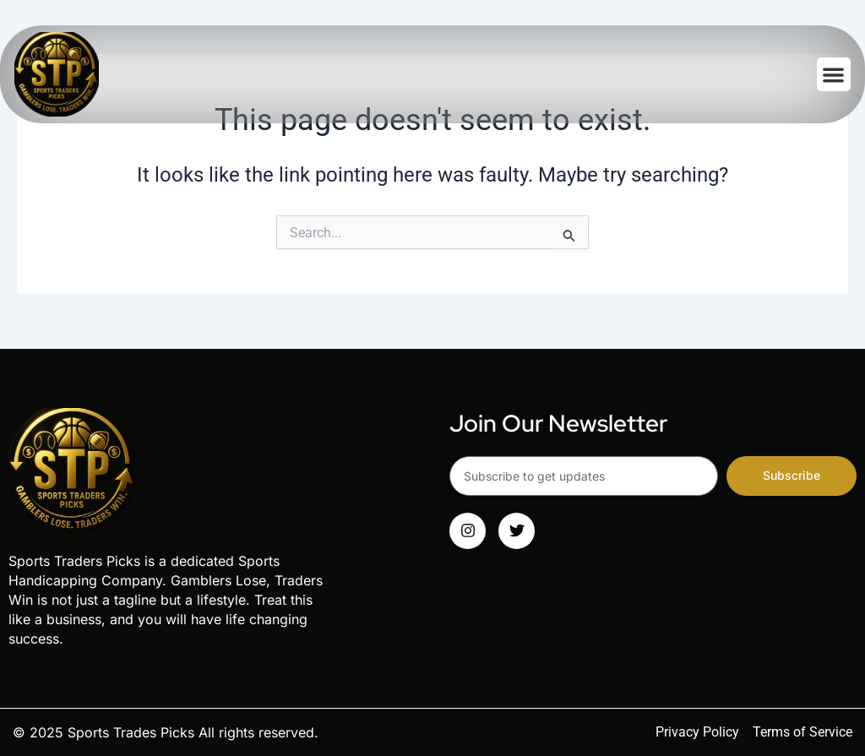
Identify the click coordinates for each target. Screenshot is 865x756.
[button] (834, 74)
